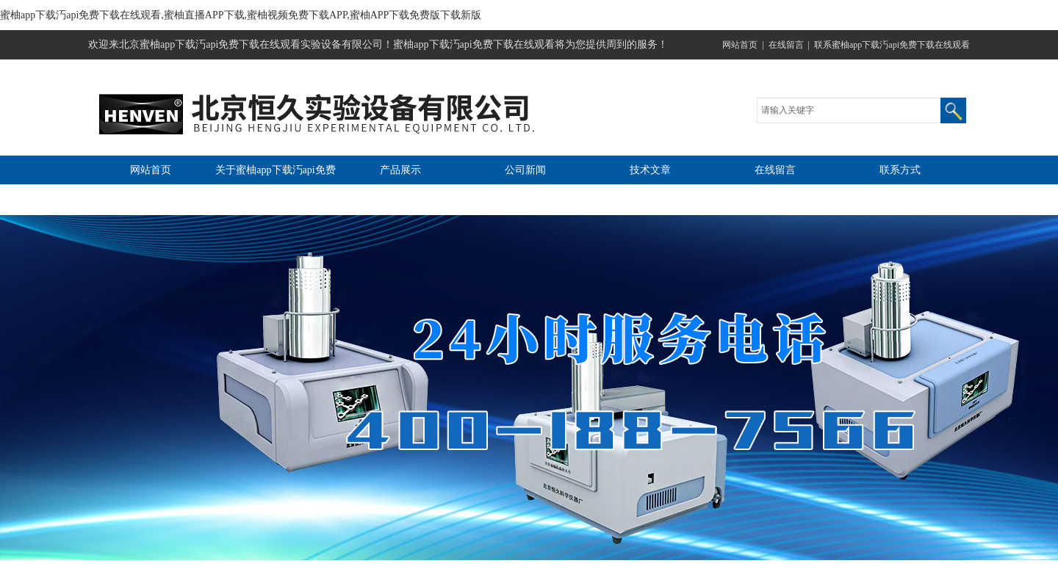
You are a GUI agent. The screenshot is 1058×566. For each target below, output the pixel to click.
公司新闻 (525, 169)
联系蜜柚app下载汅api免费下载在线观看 (892, 45)
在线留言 (786, 45)
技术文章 (650, 169)
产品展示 (400, 169)
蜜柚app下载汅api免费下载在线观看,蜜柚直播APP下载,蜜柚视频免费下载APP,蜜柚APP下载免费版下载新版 (240, 15)
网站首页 (739, 45)
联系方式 (900, 169)
